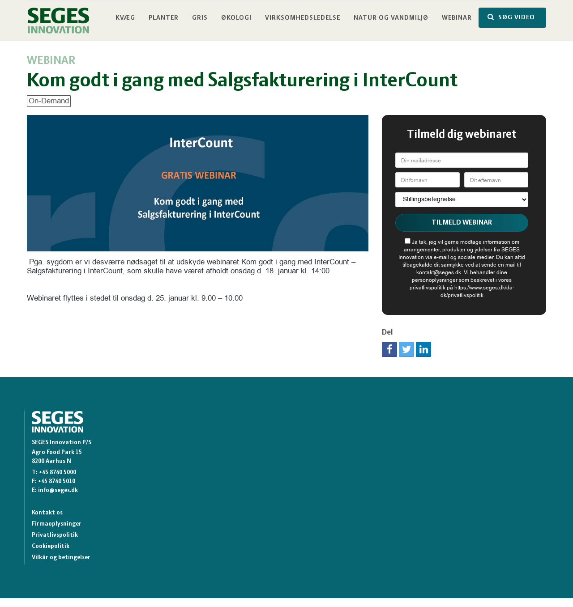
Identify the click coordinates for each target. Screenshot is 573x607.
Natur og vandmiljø (391, 18)
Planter (164, 18)
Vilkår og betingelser (61, 557)
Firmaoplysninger (56, 524)
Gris (200, 18)
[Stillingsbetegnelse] (461, 199)
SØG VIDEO (511, 17)
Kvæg (125, 18)
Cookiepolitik (50, 546)
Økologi (236, 18)
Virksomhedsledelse (302, 18)
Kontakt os (47, 512)
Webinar (457, 18)
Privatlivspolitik (55, 535)
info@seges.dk (58, 490)
